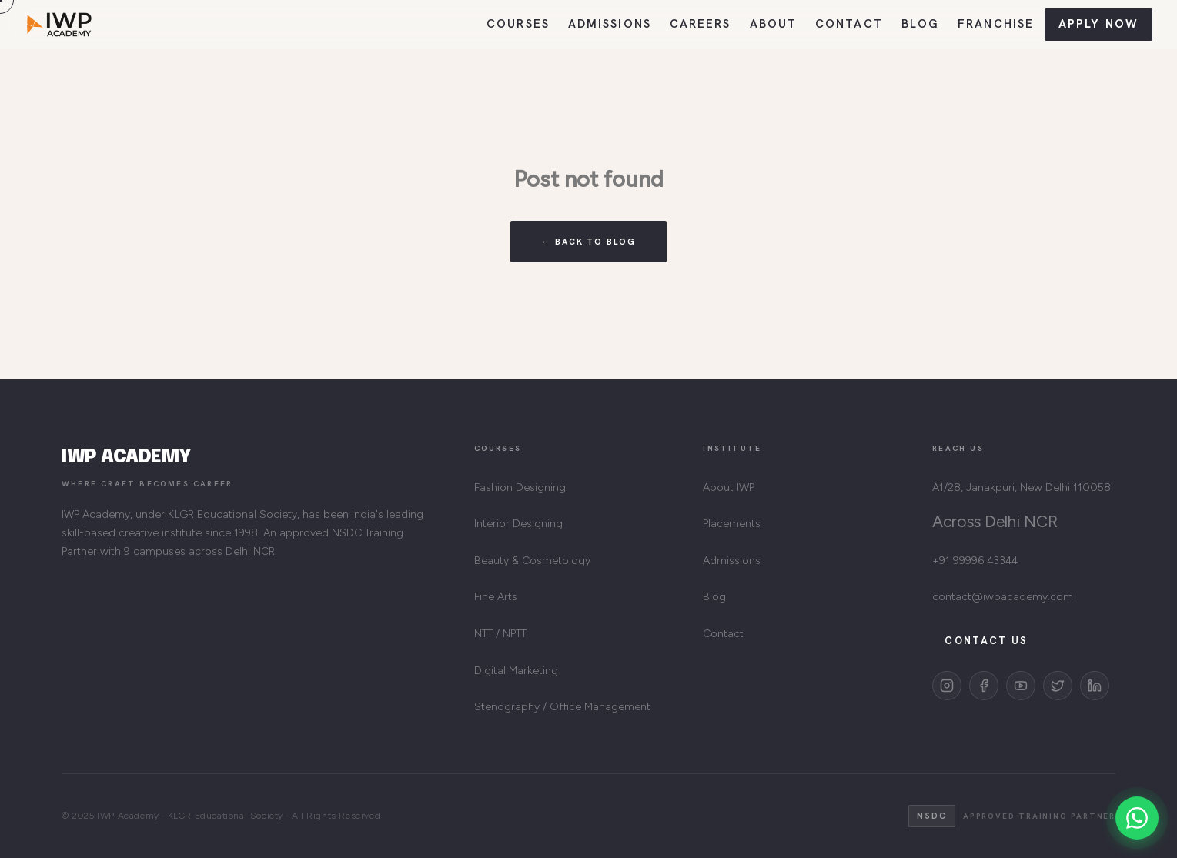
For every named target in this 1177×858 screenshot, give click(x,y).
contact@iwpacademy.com (1002, 596)
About (773, 24)
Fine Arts (495, 596)
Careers (700, 24)
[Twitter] (1057, 685)
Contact (849, 24)
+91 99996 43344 (975, 560)
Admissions (609, 24)
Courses (518, 24)
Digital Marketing (516, 670)
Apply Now (1098, 24)
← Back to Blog (589, 241)
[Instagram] (946, 685)
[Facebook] (983, 685)
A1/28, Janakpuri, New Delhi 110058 (1021, 487)
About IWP (728, 487)
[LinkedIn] (1094, 685)
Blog (920, 24)
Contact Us (986, 640)
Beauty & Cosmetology (532, 560)
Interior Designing (518, 523)
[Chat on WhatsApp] (1137, 818)
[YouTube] (1020, 685)
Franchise (996, 24)
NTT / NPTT (500, 633)
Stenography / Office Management (562, 706)
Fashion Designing (520, 487)
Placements (732, 523)
